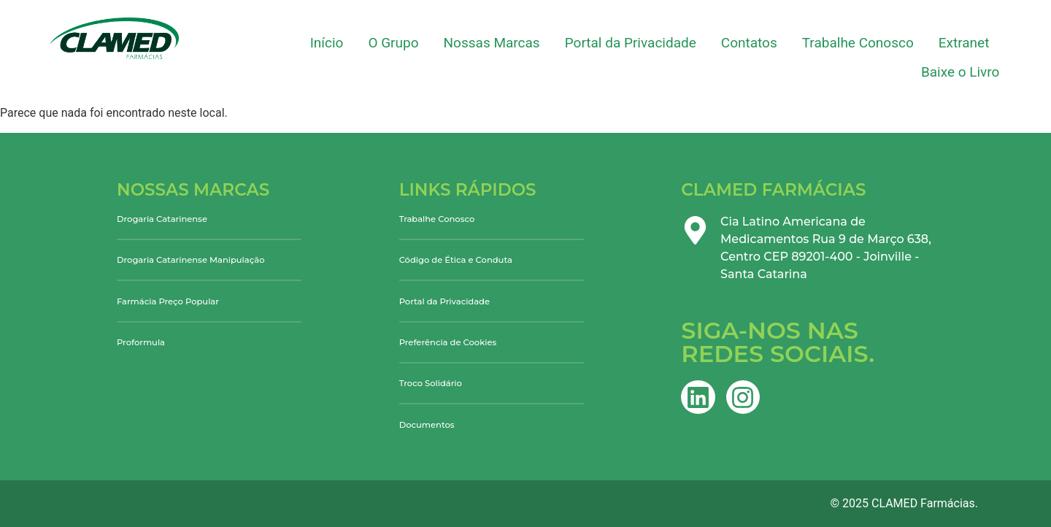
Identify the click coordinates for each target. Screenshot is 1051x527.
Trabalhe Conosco (858, 42)
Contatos (749, 42)
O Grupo (393, 42)
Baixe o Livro (960, 72)
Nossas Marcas (492, 42)
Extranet (964, 42)
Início (327, 42)
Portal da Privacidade (630, 42)
